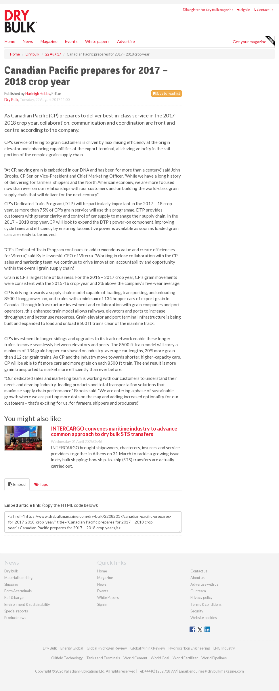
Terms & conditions (205, 604)
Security (196, 611)
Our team (198, 591)
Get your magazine (253, 41)
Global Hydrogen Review (107, 648)
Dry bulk (11, 571)
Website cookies (203, 617)
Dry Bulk (11, 99)
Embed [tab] (17, 484)
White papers (97, 41)
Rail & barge (14, 597)
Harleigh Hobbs (37, 93)
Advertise (126, 41)
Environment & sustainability (27, 604)
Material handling (18, 577)
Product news (15, 617)
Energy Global (71, 648)
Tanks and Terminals (103, 658)
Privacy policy (201, 597)
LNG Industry (224, 648)
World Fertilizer (185, 658)
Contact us (263, 10)
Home (10, 41)
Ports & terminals (18, 591)
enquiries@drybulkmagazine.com (216, 671)
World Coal (160, 658)
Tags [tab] (41, 484)
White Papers (108, 597)
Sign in (243, 10)
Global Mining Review (147, 648)
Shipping (11, 584)
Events (71, 41)
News (101, 584)
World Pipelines (214, 658)
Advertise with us (204, 584)
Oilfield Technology (67, 658)
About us (197, 577)
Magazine (49, 41)
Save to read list (166, 93)
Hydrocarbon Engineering (189, 648)
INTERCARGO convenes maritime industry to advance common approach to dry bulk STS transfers (114, 431)
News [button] (28, 41)
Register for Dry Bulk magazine (208, 10)
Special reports (16, 611)
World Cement (135, 658)
